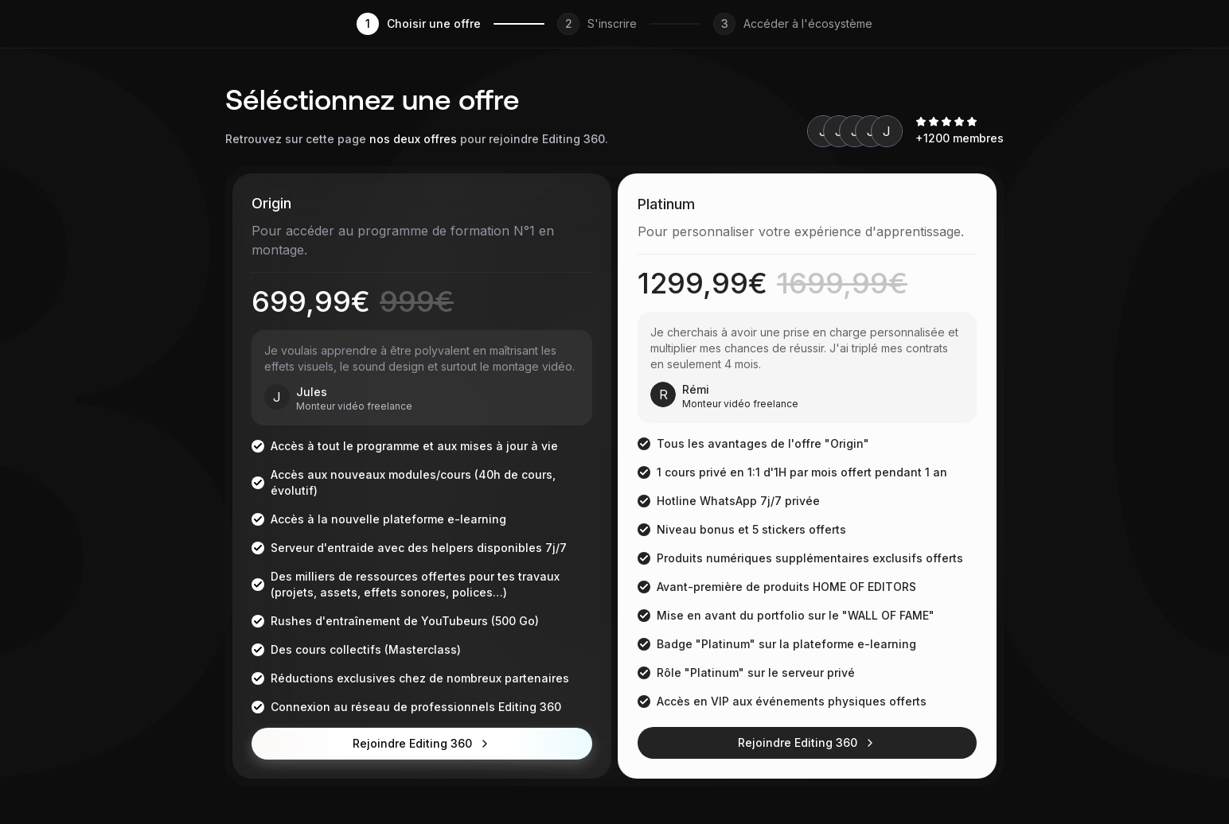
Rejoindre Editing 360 (422, 743)
